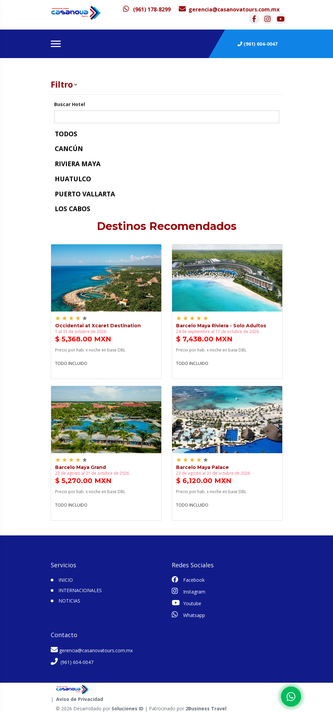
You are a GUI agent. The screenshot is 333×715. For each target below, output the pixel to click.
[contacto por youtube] (281, 18)
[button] (167, 84)
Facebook (188, 579)
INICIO (65, 580)
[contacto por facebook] (254, 18)
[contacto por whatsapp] (147, 9)
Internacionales (80, 590)
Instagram (188, 591)
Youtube (186, 603)
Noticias (69, 601)
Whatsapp (188, 614)
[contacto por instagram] (267, 18)
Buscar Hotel (69, 104)
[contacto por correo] (229, 9)
